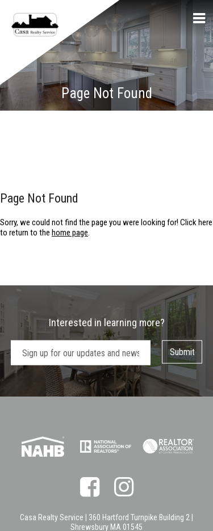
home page (70, 232)
